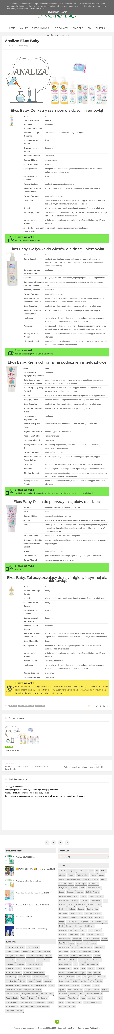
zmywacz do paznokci (14, 1010)
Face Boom (63, 917)
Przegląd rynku (41, 28)
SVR (92, 980)
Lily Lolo (96, 938)
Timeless (96, 989)
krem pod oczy (11, 980)
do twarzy (39, 955)
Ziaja (61, 1001)
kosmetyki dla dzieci (34, 963)
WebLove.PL (95, 1027)
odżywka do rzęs (12, 993)
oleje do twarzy (46, 993)
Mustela (73, 959)
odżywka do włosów (30, 993)
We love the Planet (94, 993)
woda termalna (43, 1006)
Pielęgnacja (61, 28)
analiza (13, 706)
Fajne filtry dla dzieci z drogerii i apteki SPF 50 (33, 892)
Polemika (70, 976)
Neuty (76, 968)
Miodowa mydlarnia (85, 951)
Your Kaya (91, 997)
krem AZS (27, 972)
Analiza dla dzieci (26, 706)
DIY (89, 28)
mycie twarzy (41, 984)
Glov (105, 921)
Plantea (97, 972)
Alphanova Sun (82, 874)
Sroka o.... (42, 1027)
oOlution (62, 1006)
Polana (61, 976)
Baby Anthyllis (81, 883)
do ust (48, 955)
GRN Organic (72, 921)
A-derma (90, 870)
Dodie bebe (71, 908)
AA (97, 870)
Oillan (83, 968)
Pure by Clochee (89, 976)
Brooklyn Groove (65, 895)
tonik (32, 1006)
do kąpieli (9, 955)
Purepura (101, 976)
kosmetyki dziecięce (13, 972)
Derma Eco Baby (94, 904)
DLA (105, 900)
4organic (71, 870)
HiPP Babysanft (94, 929)
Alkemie (62, 874)
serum (50, 1001)
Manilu (74, 946)
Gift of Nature (96, 921)
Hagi (61, 925)
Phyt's (82, 972)
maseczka (47, 980)
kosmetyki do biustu (13, 968)
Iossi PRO (90, 934)
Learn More (53, 12)
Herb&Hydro (89, 925)
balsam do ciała (33, 946)
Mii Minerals (63, 951)
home (12, 28)
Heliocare (69, 925)
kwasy (22, 980)
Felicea (83, 917)
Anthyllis (86, 879)
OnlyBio (91, 968)
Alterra (93, 874)
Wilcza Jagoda (73, 997)
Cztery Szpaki (96, 900)
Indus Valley (73, 934)
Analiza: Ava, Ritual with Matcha (28, 880)
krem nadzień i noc (40, 976)
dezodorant (36, 951)
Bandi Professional (93, 887)
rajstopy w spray (26, 1001)
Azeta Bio (62, 883)
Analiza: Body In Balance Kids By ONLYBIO (32, 904)
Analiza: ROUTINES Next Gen (27, 856)
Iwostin (99, 934)
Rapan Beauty (64, 980)
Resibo (74, 980)
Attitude (95, 879)
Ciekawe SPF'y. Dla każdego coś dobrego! (32, 928)
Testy (63, 35)
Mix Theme (72, 1027)
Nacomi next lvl (65, 963)
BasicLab (70, 891)
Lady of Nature (64, 938)
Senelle (99, 980)
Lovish (79, 942)
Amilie (61, 879)
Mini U (73, 951)
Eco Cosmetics (92, 908)
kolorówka (10, 963)
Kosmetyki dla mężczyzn (15, 946)
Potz (78, 976)
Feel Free (73, 917)
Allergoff (71, 874)
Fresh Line (98, 917)
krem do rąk (39, 972)
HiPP (84, 929)
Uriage (82, 993)
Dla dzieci (78, 28)
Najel (82, 963)
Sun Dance (86, 984)
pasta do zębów (12, 997)
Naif (75, 963)
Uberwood (63, 993)
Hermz (77, 929)
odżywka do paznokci (32, 989)
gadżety (51, 35)
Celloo (91, 895)
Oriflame (62, 972)
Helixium (78, 925)
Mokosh (73, 955)
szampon (24, 1006)
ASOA (103, 870)
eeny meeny (95, 1001)
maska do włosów (12, 984)
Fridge (61, 921)
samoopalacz (40, 1001)
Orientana (100, 968)
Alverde (101, 874)
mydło (51, 984)
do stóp (30, 955)
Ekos (72, 912)
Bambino (73, 887)
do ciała (47, 951)
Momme (97, 955)
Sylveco (62, 989)
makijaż (38, 980)
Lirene (104, 938)
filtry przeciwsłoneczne (25, 959)
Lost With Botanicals (66, 942)
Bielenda (80, 891)
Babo (71, 883)
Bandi (82, 887)
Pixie (89, 972)
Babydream (63, 887)
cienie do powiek (12, 951)
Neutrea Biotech (65, 968)
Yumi (100, 997)
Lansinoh (87, 938)
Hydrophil (62, 934)
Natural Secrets (92, 963)
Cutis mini (84, 900)
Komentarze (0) (22, 46)
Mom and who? (85, 955)
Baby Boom (93, 883)
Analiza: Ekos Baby (13, 750)
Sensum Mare (64, 984)
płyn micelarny (11, 1001)
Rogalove (84, 980)
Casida (83, 895)
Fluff (90, 917)
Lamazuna (77, 938)
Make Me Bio (64, 946)
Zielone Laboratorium (73, 1001)
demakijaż (25, 951)
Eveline (98, 912)
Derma (70, 904)
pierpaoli (72, 1006)
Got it (64, 12)
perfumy (32, 997)
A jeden (81, 870)
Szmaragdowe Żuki (75, 989)
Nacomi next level (94, 959)
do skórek (20, 955)
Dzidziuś (81, 908)
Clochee (99, 895)
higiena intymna (43, 959)
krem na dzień (24, 976)
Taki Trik (100, 28)
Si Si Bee (75, 984)
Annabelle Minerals (73, 879)
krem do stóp (11, 976)
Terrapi (87, 989)
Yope (83, 997)
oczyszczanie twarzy (14, 989)
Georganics (84, 921)
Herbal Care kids (65, 929)
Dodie (61, 908)
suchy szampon (12, 1006)
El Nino (79, 912)
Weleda (62, 997)
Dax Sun (62, 904)
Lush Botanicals (90, 942)
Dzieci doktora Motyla (24, 916)
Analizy (23, 28)
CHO (76, 895)
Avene (103, 879)
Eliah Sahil (88, 912)
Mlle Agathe (63, 955)
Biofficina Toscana (92, 891)
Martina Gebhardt (85, 946)
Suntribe (96, 984)
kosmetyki (20, 963)
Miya (97, 951)
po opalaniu (42, 997)
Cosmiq (75, 900)
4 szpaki (62, 870)
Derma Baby (80, 904)
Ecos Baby (40, 706)
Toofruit (104, 989)
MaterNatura (99, 946)
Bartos (61, 891)
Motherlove (63, 959)
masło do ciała (27, 984)
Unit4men (73, 993)
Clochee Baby (64, 900)
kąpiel (30, 980)
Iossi (82, 934)
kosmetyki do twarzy (31, 968)
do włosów (10, 959)
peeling (23, 997)
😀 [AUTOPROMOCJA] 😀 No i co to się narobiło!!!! (35, 868)
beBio (86, 1001)
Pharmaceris (72, 972)
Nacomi (81, 959)
